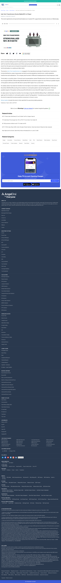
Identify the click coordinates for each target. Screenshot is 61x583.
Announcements (4, 402)
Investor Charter (44, 572)
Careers (2, 227)
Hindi (30, 140)
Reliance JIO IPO (4, 422)
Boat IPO (3, 426)
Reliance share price (49, 439)
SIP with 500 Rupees (5, 240)
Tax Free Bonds (4, 263)
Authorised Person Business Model (7, 387)
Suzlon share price (4, 441)
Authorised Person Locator (6, 394)
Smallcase (8, 469)
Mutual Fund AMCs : (5, 497)
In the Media (3, 220)
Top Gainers (3, 414)
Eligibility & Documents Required (7, 384)
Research (20, 143)
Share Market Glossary (5, 406)
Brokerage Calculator (5, 276)
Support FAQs (12, 450)
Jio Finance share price (50, 444)
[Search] (57, 5)
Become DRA (3, 375)
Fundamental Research (5, 357)
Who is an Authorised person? (6, 377)
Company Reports (4, 362)
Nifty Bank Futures (12, 482)
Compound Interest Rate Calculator (7, 293)
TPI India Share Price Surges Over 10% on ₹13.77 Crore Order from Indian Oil (19, 120)
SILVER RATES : (4, 493)
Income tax (3, 339)
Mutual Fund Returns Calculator (7, 305)
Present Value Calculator (5, 300)
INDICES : (3, 475)
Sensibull (3, 469)
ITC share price (49, 442)
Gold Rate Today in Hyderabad (42, 490)
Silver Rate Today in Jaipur (46, 495)
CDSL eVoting (11, 574)
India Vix (52, 477)
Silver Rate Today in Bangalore (21, 495)
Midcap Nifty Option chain (27, 486)
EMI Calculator (4, 310)
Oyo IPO (2, 424)
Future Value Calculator (5, 290)
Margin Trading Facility (27, 466)
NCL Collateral (4, 574)
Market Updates (47, 140)
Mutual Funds (54, 140)
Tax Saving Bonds (4, 271)
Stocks (2, 232)
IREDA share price (4, 442)
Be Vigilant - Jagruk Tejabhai (6, 367)
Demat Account (4, 318)
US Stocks (3, 249)
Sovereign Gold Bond (5, 268)
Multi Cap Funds (46, 503)
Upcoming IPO (4, 244)
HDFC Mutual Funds (33, 499)
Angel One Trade (12, 466)
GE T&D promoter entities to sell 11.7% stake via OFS (14, 123)
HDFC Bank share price (20, 439)
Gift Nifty (4, 478)
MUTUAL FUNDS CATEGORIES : (7, 501)
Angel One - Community (5, 364)
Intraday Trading (4, 325)
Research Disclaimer (5, 570)
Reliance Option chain (37, 486)
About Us (3, 215)
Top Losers (3, 416)
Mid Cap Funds (38, 503)
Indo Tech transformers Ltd (14, 71)
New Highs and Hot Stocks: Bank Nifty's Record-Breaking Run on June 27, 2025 (20, 130)
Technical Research (4, 359)
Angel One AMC (4, 462)
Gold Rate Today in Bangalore (8, 491)
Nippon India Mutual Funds (53, 499)
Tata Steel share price (35, 439)
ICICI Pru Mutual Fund (42, 499)
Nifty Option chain (5, 486)
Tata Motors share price (5, 444)
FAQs (2, 572)
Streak (13, 469)
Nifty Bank (9, 477)
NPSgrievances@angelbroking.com (7, 562)
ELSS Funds (4, 503)
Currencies (3, 254)
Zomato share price (34, 444)
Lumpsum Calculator (5, 283)
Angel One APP (4, 466)
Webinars (3, 224)
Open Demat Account (5, 210)
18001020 (4, 450)
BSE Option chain (46, 486)
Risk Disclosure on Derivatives (33, 574)
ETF (2, 251)
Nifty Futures (4, 482)
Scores (35, 570)
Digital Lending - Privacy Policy (22, 572)
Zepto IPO (3, 429)
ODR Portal (24, 574)
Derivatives (3, 332)
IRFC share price (4, 439)
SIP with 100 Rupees (5, 237)
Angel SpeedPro (19, 466)
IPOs (34, 140)
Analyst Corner (4, 344)
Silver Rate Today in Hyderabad (8, 495)
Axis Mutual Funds (24, 499)
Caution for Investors (44, 574)
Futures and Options (5, 247)
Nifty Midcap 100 (33, 477)
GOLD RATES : (4, 488)
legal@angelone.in (32, 565)
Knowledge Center (4, 350)
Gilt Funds (32, 503)
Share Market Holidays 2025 (6, 404)
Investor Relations (4, 222)
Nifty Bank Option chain (15, 486)
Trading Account (4, 320)
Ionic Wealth (11, 462)
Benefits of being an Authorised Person (8, 379)
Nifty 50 (3, 477)
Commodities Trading (5, 334)
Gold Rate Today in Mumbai (7, 490)
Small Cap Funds (18, 503)
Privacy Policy (12, 572)
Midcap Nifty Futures (22, 482)
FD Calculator (3, 295)
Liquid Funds (10, 503)
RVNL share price (19, 442)
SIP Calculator (4, 281)
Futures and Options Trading (6, 337)
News (2, 355)
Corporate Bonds (4, 261)
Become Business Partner (6, 372)
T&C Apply (7, 572)
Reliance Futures (30, 482)
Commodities (9, 140)
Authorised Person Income (6, 382)
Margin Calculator (4, 279)
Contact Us (3, 217)
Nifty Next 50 (25, 477)
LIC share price (49, 445)
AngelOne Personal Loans (34, 572)
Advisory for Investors (52, 572)
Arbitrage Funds (26, 503)
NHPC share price (19, 441)
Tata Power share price (20, 445)
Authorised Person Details (6, 391)
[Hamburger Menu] (59, 5)
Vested (17, 469)
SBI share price (19, 444)
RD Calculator (3, 298)
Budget (4, 140)
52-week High (3, 409)
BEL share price (34, 445)
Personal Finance (6, 143)
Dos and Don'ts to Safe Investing (26, 570)
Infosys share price (49, 441)
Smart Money (3, 352)
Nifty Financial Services (17, 477)
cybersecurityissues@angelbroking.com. (37, 564)
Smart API (34, 466)
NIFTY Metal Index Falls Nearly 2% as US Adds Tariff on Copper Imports (18, 116)
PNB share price (34, 442)
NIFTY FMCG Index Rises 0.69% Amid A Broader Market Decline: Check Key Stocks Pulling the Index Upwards (27, 127)
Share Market (26, 143)
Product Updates (14, 143)
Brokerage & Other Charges (6, 212)
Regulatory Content (14, 570)
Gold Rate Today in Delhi (18, 490)
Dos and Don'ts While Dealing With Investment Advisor (48, 570)
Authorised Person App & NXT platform (8, 389)
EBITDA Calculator (4, 302)
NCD (2, 259)
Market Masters (39, 140)
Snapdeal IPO (3, 433)
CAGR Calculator (4, 286)
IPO (2, 330)
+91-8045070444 (21, 564)
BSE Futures (37, 482)
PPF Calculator (4, 307)
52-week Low (3, 411)
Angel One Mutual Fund (6, 499)
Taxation (32, 143)
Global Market (25, 140)
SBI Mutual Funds (15, 499)
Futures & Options (17, 140)
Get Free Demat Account (30, 581)
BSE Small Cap (47, 477)
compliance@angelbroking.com (20, 561)
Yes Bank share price (5, 445)
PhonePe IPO (3, 431)
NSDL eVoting (17, 574)
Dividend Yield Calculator (5, 288)
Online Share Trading (5, 322)
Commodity (3, 256)
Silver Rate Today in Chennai (34, 495)
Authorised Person (4, 341)
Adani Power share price (35, 441)
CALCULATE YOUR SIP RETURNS (30, 1)
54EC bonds (3, 266)
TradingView (22, 469)
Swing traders (4, 100)
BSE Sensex (40, 477)
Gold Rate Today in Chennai (30, 490)
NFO (2, 242)
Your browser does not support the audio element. (30, 23)
